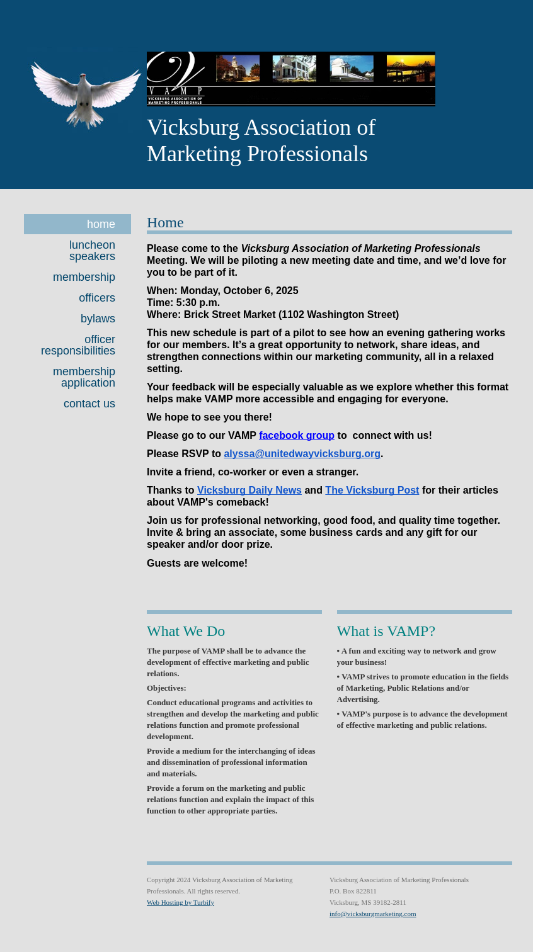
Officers (97, 298)
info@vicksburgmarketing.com (373, 913)
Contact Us (89, 403)
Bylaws (98, 318)
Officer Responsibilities (78, 345)
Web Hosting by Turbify (180, 902)
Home (101, 224)
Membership (84, 277)
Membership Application (84, 377)
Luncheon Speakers (92, 251)
